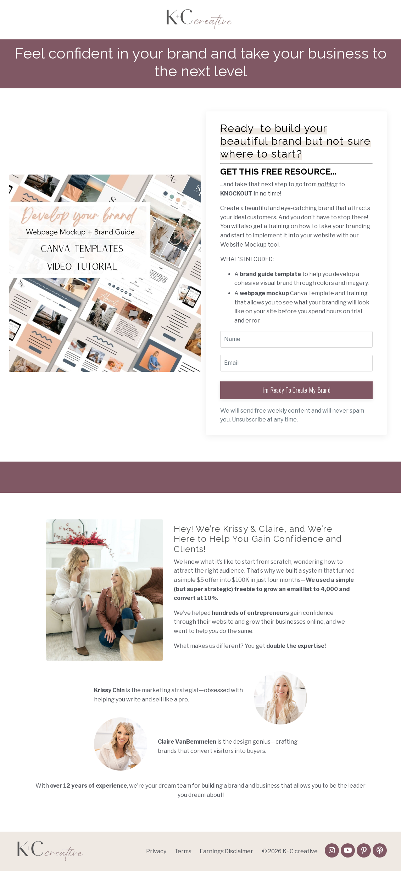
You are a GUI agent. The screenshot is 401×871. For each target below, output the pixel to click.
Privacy (156, 851)
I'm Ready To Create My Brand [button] (296, 390)
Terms (182, 851)
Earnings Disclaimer (226, 851)
